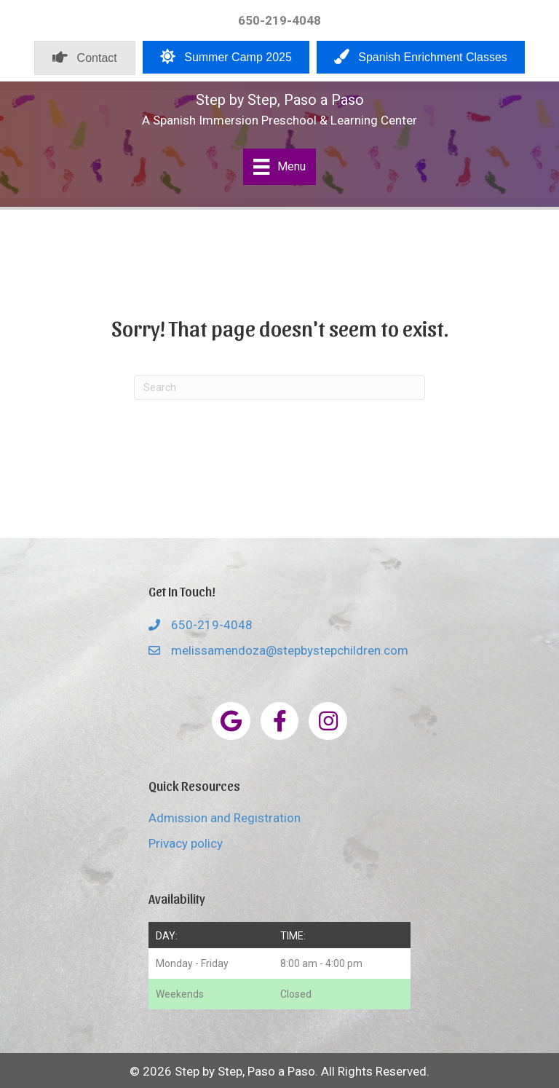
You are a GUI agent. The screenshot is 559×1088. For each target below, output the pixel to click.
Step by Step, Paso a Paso (280, 100)
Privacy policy (185, 843)
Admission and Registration (224, 818)
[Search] (279, 387)
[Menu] (279, 167)
